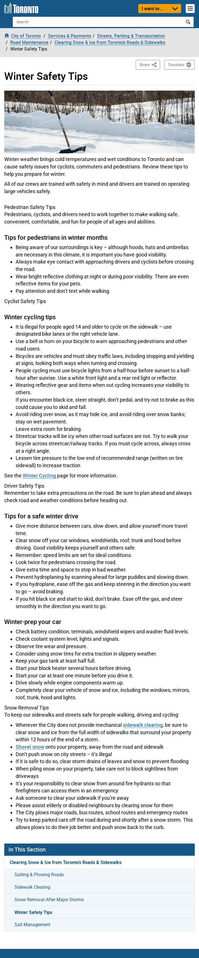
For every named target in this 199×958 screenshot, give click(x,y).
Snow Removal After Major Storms (49, 899)
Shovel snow (30, 746)
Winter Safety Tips (33, 912)
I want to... (152, 8)
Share (149, 64)
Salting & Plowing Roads (39, 874)
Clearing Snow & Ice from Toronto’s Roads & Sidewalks (66, 862)
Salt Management (32, 924)
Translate (176, 64)
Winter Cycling (39, 475)
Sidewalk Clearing (32, 887)
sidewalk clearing (143, 724)
